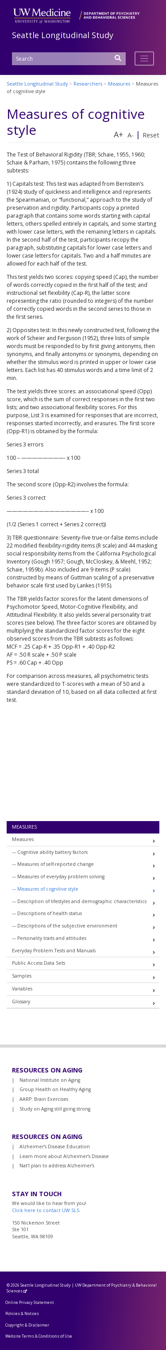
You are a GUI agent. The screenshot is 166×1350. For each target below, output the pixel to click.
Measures (24, 827)
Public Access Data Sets (38, 963)
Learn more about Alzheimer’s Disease (64, 1156)
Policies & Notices (22, 1313)
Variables (22, 989)
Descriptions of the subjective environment (67, 926)
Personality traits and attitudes (51, 938)
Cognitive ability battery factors (52, 852)
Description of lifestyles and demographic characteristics (82, 901)
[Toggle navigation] (144, 58)
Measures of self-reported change (55, 864)
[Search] (69, 58)
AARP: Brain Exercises (43, 1099)
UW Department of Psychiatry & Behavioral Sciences (82, 1288)
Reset (151, 135)
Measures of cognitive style (47, 889)
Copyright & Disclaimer (27, 1325)
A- (130, 135)
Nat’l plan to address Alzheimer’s (56, 1165)
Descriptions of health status (49, 913)
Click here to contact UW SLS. (46, 1210)
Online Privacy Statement (29, 1302)
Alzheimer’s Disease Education (54, 1146)
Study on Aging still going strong (54, 1109)
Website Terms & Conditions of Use (38, 1336)
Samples (21, 976)
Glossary (21, 1001)
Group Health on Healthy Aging (55, 1089)
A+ (118, 134)
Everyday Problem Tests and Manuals (54, 950)
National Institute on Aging (49, 1080)
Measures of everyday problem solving (60, 876)
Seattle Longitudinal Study (62, 35)
